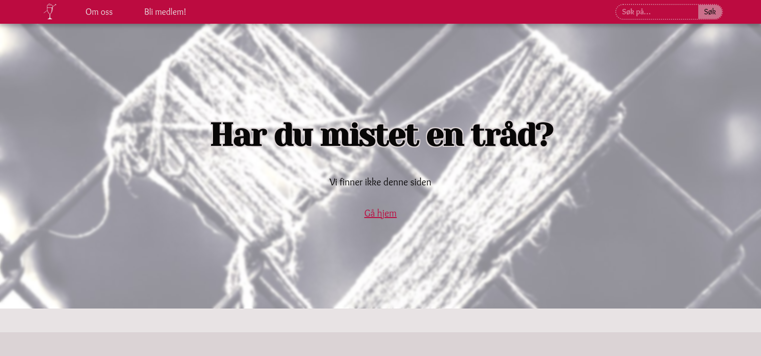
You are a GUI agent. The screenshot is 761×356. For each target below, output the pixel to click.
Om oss (99, 11)
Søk (710, 11)
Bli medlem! (165, 11)
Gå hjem (380, 213)
